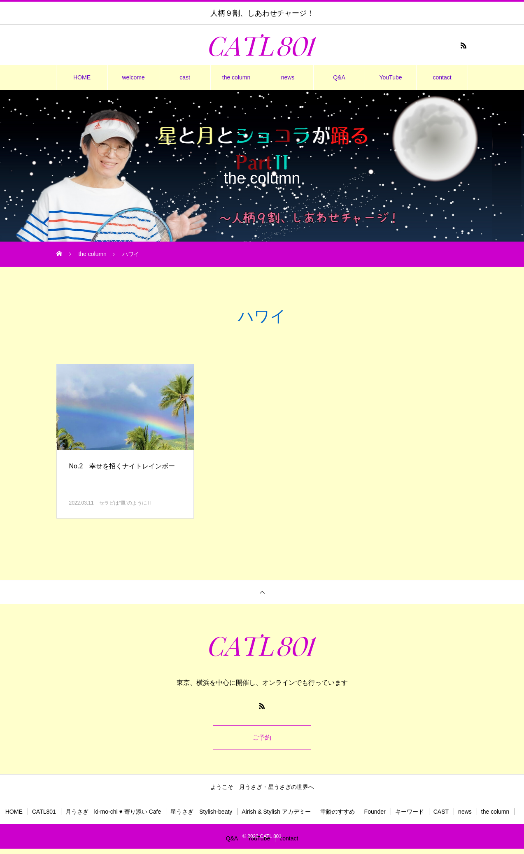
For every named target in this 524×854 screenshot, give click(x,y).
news (288, 77)
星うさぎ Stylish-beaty (201, 813)
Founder (375, 813)
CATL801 (44, 813)
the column (236, 77)
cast (184, 77)
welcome (133, 77)
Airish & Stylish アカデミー (276, 813)
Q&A (339, 77)
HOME (82, 77)
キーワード (409, 813)
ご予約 (262, 737)
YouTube (390, 77)
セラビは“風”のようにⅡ (125, 503)
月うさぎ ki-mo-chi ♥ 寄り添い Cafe (113, 813)
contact (442, 77)
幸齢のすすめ (337, 813)
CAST (441, 813)
